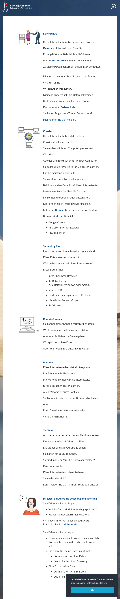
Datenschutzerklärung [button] (97, 583)
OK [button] (92, 590)
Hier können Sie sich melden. (59, 119)
